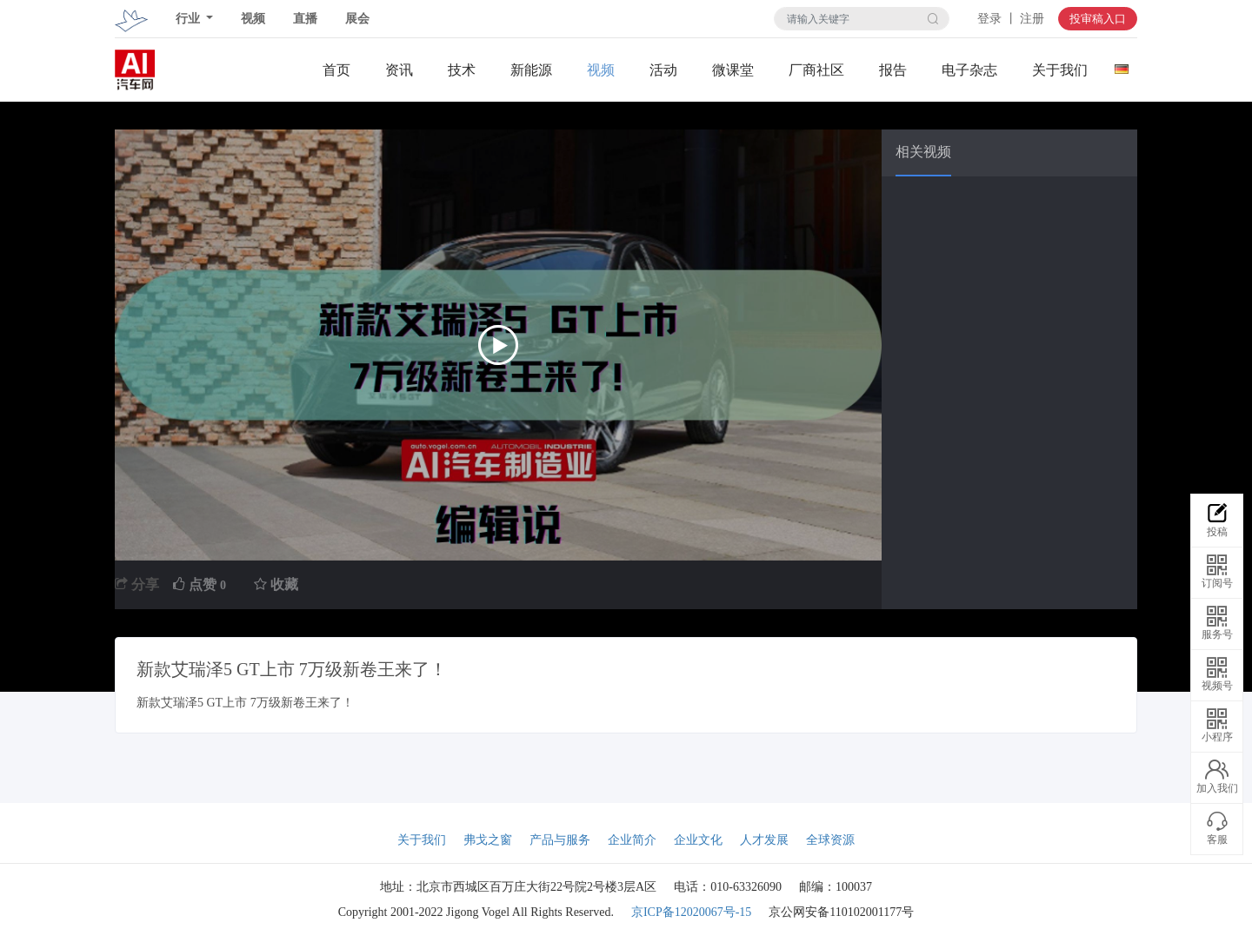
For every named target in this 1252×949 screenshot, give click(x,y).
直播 (305, 18)
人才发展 (764, 839)
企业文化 (698, 839)
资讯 (399, 70)
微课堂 (733, 70)
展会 (357, 18)
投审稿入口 (1097, 18)
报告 (893, 70)
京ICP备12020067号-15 (691, 912)
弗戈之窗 (487, 839)
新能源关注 (531, 70)
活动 (663, 70)
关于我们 (1060, 70)
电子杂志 (969, 70)
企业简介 (632, 839)
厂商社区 (816, 70)
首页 (336, 70)
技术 (462, 70)
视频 (253, 18)
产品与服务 (559, 839)
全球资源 (830, 839)
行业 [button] (189, 18)
